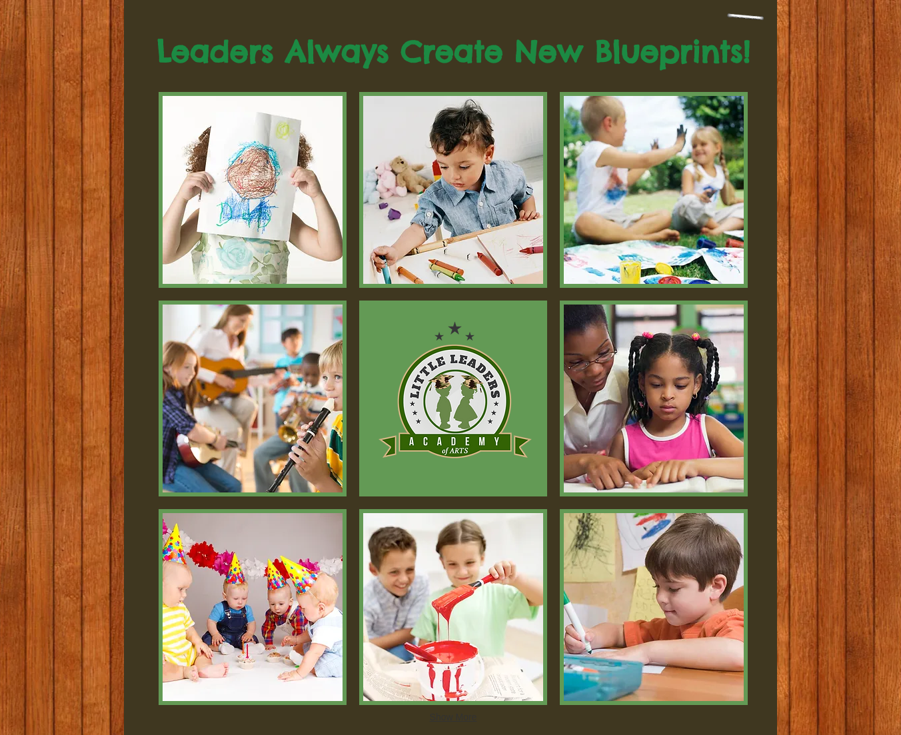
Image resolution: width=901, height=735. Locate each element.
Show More (453, 717)
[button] (253, 190)
